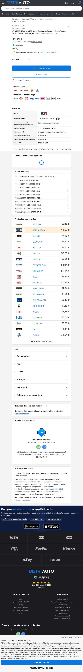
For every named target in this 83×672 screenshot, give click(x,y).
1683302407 (27, 194)
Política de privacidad (62, 616)
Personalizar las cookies (41, 668)
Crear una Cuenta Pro (20, 607)
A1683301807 (28, 208)
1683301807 (27, 191)
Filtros (57, 14)
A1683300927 (28, 201)
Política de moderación (62, 619)
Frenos (65, 14)
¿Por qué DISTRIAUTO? (21, 602)
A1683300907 (28, 198)
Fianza (21, 613)
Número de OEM (47, 149)
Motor (72, 14)
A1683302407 (28, 212)
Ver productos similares (41, 341)
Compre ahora (41, 74)
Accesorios (40, 14)
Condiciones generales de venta (62, 602)
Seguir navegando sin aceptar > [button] (70, 637)
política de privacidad (54, 489)
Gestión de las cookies (62, 607)
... (65, 132)
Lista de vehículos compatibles (25, 149)
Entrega (21, 605)
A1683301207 (28, 205)
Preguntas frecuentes (20, 610)
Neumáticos (29, 14)
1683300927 (27, 184)
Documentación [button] (22, 413)
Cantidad (16, 59)
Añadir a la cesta (41, 68)
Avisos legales (62, 613)
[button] (66, 2)
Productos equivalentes (66, 149)
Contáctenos (62, 605)
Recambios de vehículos (12, 14)
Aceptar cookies (41, 662)
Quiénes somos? (62, 599)
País (20, 599)
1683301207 (27, 187)
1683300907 (27, 180)
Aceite (50, 14)
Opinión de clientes (62, 610)
